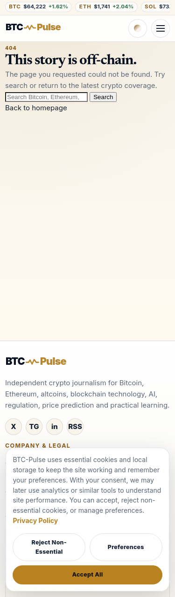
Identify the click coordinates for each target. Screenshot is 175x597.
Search (103, 97)
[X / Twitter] (13, 426)
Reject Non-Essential (49, 547)
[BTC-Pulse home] (40, 27)
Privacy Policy (35, 520)
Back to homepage (36, 107)
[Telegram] (34, 426)
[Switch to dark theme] (137, 28)
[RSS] (75, 426)
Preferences (126, 546)
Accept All (87, 574)
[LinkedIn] (54, 426)
